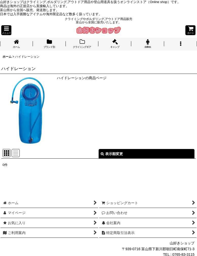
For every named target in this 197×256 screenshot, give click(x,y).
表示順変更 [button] (112, 154)
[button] (6, 30)
